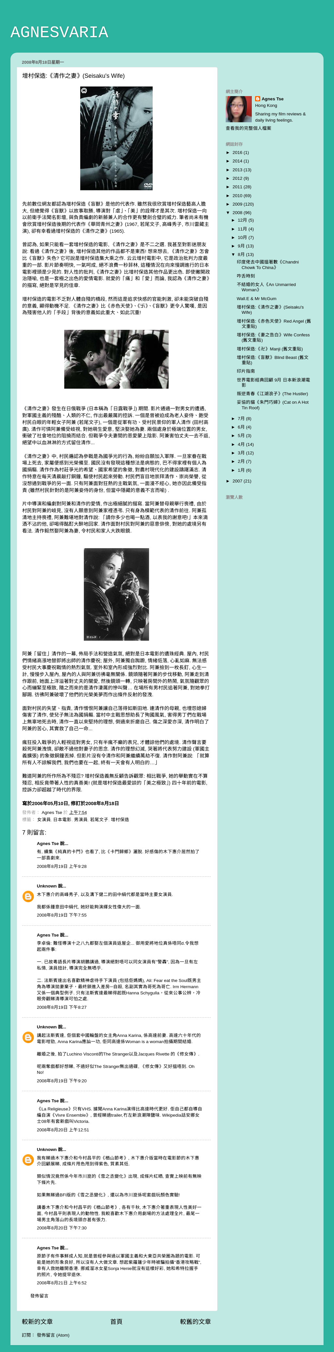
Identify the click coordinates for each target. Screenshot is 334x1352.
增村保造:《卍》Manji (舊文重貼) (270, 348)
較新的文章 (37, 1321)
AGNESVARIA (59, 33)
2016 (238, 152)
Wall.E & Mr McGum (257, 298)
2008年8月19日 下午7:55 (62, 915)
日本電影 (62, 819)
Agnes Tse (48, 843)
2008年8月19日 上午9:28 (62, 866)
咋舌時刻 (246, 276)
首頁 (116, 1321)
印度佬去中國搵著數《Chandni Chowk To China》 (268, 265)
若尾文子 (99, 819)
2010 (238, 195)
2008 (238, 212)
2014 (238, 161)
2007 (238, 481)
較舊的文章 (195, 1321)
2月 (242, 461)
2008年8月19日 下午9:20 (62, 1080)
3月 (242, 452)
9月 (242, 246)
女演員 (44, 819)
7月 (242, 418)
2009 (238, 204)
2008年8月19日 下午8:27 (62, 1007)
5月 (242, 435)
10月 (243, 237)
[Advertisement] (264, 67)
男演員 (81, 819)
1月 (242, 470)
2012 (238, 178)
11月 (243, 229)
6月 (242, 427)
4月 (242, 444)
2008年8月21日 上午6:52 (62, 1282)
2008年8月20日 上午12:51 (63, 1129)
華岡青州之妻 (105, 224)
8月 (242, 254)
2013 (238, 169)
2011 (238, 186)
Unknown (47, 886)
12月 (243, 220)
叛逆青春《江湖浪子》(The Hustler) (272, 393)
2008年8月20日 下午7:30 (62, 1227)
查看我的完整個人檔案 (248, 128)
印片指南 (246, 371)
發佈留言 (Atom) (53, 1335)
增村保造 (120, 819)
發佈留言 (39, 1295)
